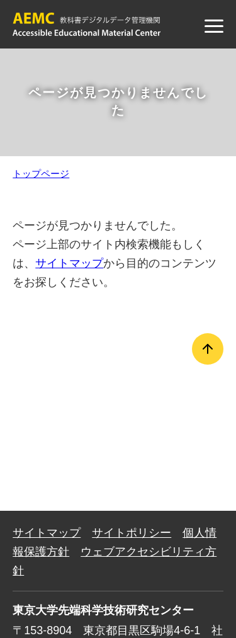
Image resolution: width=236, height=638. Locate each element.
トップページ (41, 173)
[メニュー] (214, 26)
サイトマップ (69, 263)
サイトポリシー (131, 533)
